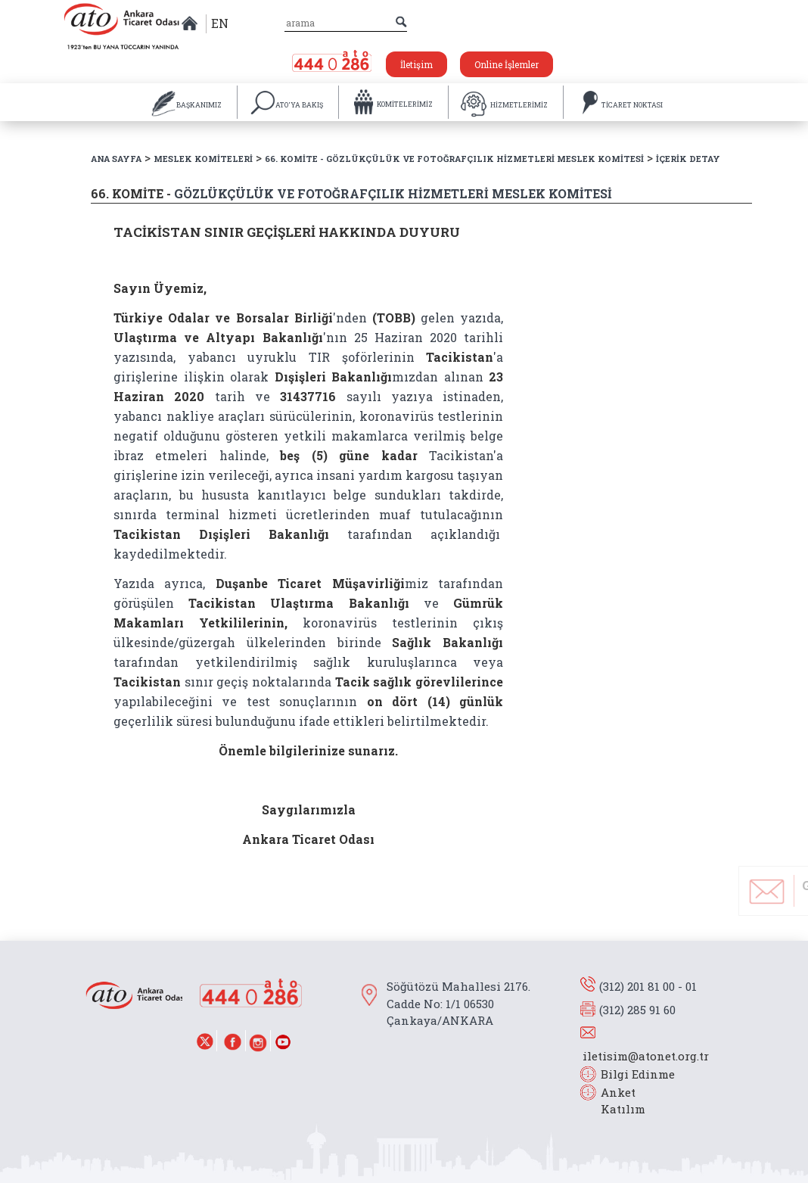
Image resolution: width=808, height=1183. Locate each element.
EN (219, 23)
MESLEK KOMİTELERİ (203, 158)
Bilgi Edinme (638, 1074)
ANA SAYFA (116, 158)
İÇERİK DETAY (688, 158)
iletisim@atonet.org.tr (646, 1055)
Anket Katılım (616, 1101)
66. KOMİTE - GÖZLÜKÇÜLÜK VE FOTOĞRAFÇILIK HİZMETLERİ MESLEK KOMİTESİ (454, 158)
